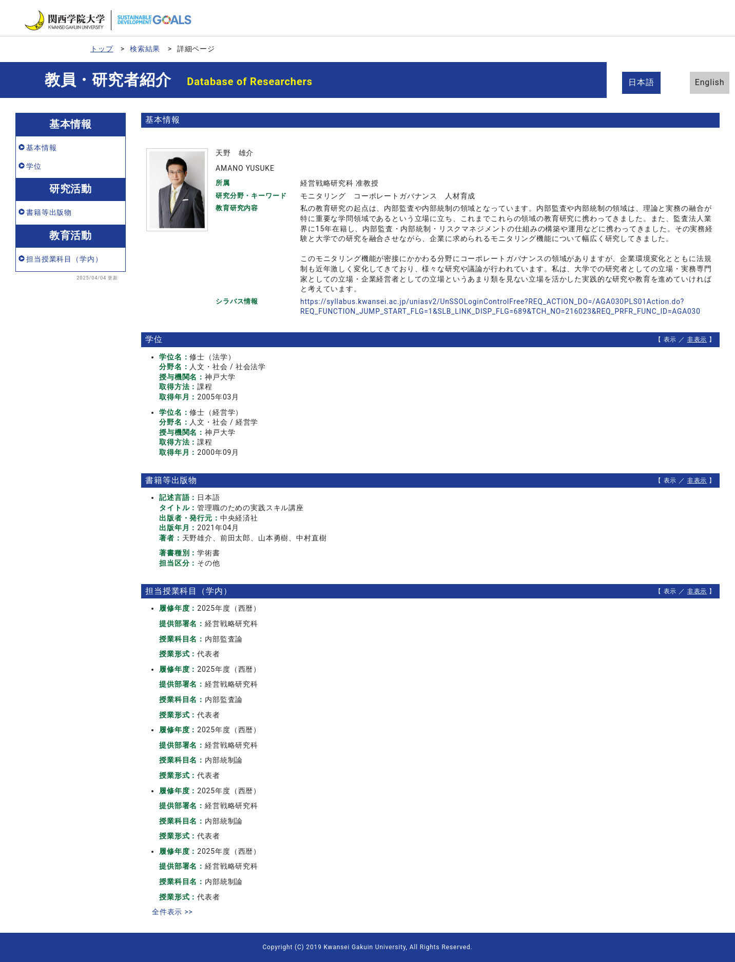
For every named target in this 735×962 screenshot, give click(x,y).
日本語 (643, 82)
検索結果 (145, 49)
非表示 (697, 339)
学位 (34, 166)
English (699, 82)
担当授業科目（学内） (64, 259)
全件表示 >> (172, 912)
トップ (101, 49)
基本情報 (41, 148)
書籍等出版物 (49, 212)
